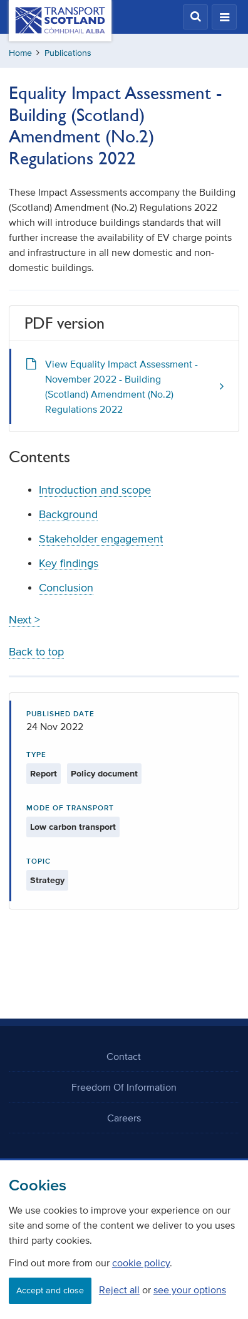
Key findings (68, 563)
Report (43, 773)
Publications (67, 53)
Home (20, 53)
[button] (195, 16)
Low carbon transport (73, 827)
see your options (189, 1289)
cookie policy (141, 1262)
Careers (124, 1117)
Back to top (36, 651)
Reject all (119, 1289)
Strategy (47, 880)
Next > (24, 619)
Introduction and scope (95, 490)
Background (68, 514)
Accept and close (50, 1290)
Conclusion (66, 587)
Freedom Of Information (124, 1087)
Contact (123, 1056)
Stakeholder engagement (101, 538)
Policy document (104, 773)
